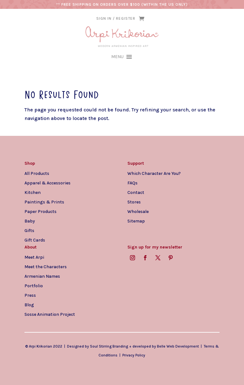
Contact (135, 192)
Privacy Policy (133, 355)
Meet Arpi (34, 257)
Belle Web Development (178, 346)
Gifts (29, 230)
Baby (29, 220)
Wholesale (138, 211)
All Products (36, 173)
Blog (29, 304)
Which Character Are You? (154, 173)
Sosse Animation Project (49, 314)
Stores (134, 201)
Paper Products (40, 211)
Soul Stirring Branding (109, 346)
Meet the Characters (45, 266)
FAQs (132, 182)
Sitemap (136, 220)
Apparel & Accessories (47, 182)
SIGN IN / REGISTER (115, 18)
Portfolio (33, 285)
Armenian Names (42, 276)
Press (30, 295)
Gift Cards (34, 239)
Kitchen (32, 192)
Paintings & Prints (44, 201)
